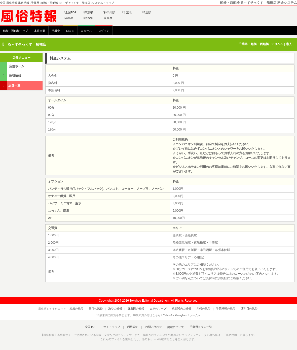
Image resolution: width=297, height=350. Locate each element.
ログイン (103, 30)
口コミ (70, 30)
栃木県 (88, 17)
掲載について (171, 327)
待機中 (56, 30)
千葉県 (127, 12)
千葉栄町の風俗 (217, 308)
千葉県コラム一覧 (195, 327)
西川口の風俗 (238, 308)
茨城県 (107, 17)
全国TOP (70, 12)
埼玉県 (146, 12)
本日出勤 (39, 30)
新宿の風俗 (104, 308)
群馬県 (68, 17)
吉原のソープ (158, 308)
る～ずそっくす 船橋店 (27, 44)
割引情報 (11, 76)
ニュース (86, 30)
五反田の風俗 (138, 308)
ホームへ (194, 315)
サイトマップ (114, 327)
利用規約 (132, 327)
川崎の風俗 (198, 308)
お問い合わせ (150, 327)
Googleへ (181, 315)
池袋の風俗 (87, 308)
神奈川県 (109, 12)
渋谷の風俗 (121, 308)
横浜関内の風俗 (179, 308)
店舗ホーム (12, 66)
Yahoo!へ (168, 315)
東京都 (88, 12)
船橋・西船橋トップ (15, 30)
